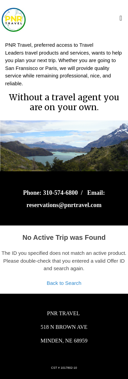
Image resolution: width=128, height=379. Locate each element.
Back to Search (64, 283)
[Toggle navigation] (120, 19)
